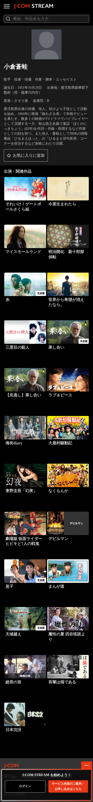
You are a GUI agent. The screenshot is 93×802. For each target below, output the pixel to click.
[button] (26, 155)
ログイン (25, 786)
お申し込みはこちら (68, 786)
